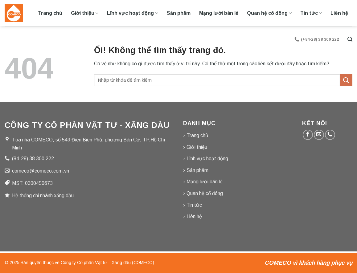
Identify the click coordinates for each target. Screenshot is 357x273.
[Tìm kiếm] (349, 39)
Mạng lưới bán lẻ (218, 13)
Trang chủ (50, 13)
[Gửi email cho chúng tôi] (319, 135)
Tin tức (311, 13)
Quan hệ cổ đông (269, 13)
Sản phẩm (179, 13)
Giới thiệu (84, 13)
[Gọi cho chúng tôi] (330, 135)
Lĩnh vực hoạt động (132, 13)
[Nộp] (346, 80)
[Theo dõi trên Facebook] (308, 135)
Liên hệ (339, 13)
